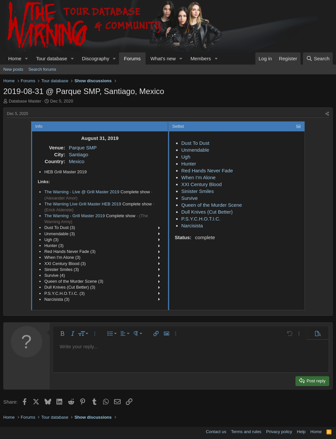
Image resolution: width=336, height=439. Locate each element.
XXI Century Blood (201, 184)
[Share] (327, 114)
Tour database (51, 58)
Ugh (185, 157)
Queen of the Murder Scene (211, 205)
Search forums (42, 69)
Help (301, 431)
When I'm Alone (198, 177)
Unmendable (195, 150)
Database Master (25, 101)
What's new (163, 58)
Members (200, 58)
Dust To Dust (195, 143)
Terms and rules (246, 431)
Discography (95, 58)
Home (14, 58)
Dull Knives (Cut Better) (207, 212)
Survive (189, 198)
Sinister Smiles (197, 191)
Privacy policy (279, 431)
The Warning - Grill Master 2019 (74, 215)
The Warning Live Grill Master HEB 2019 (82, 203)
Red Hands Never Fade (207, 170)
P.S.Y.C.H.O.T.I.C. (201, 218)
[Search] (318, 58)
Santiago (78, 154)
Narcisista (192, 225)
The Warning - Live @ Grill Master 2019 (81, 191)
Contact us (216, 431)
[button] (26, 58)
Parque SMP (83, 147)
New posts (13, 69)
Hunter (188, 163)
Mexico (77, 161)
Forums (132, 58)
